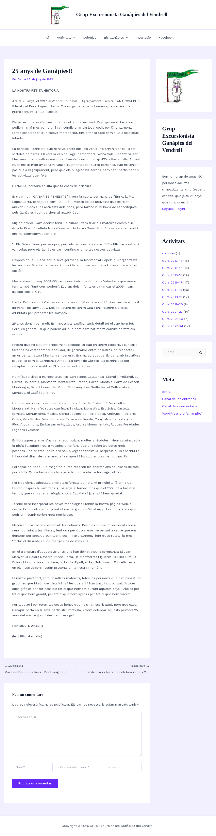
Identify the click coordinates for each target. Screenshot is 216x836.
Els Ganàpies (115, 38)
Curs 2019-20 (172, 304)
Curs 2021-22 (172, 311)
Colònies (90, 37)
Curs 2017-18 (172, 290)
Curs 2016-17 (172, 282)
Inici (49, 37)
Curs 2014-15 (172, 268)
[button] (75, 38)
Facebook (162, 37)
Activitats (68, 38)
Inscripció (141, 37)
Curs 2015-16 (172, 275)
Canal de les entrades (179, 399)
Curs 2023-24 (172, 326)
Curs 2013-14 (172, 260)
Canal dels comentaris (179, 406)
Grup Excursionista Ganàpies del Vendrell (121, 14)
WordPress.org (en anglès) (182, 413)
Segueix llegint (173, 209)
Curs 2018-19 (172, 297)
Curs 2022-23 (172, 319)
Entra (166, 392)
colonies (168, 253)
